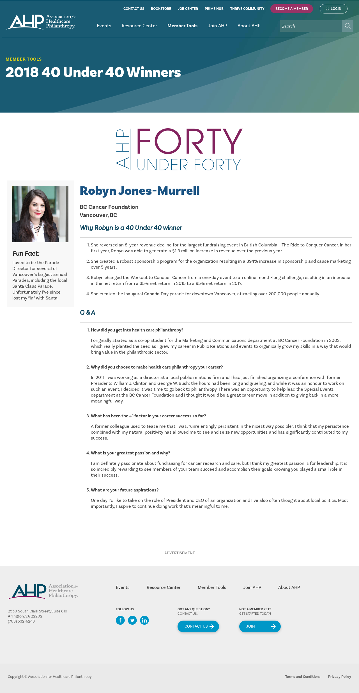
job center (188, 8)
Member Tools (24, 59)
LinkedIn (144, 620)
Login (336, 8)
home (40, 22)
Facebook (120, 620)
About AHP (289, 587)
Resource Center (164, 587)
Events (123, 587)
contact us (133, 8)
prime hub (214, 8)
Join (250, 626)
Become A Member (291, 8)
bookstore (161, 8)
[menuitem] (103, 28)
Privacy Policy (339, 676)
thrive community (247, 8)
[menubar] (222, 28)
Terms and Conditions (302, 676)
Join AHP (252, 587)
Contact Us (196, 626)
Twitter (132, 620)
